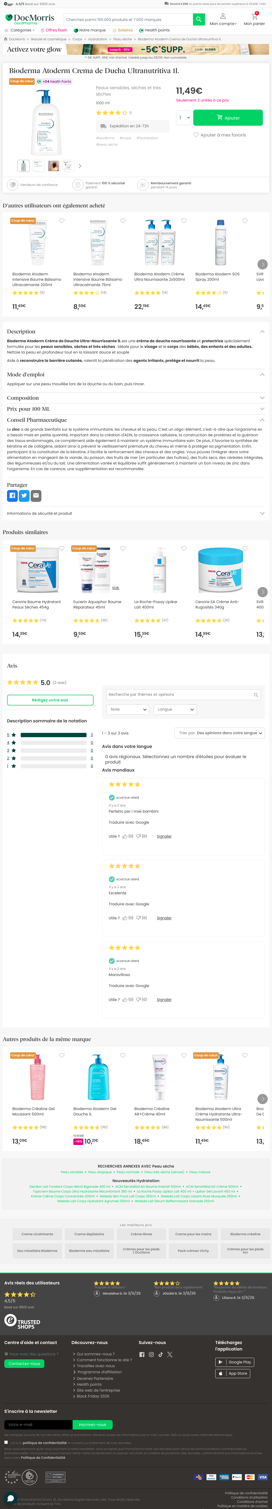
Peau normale (128, 1172)
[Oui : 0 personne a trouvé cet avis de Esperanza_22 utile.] (129, 918)
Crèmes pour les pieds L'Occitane (141, 1251)
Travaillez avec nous (94, 1365)
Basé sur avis (19, 1307)
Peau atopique (100, 1172)
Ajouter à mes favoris (219, 135)
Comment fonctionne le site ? (102, 1360)
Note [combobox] (129, 709)
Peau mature (199, 1172)
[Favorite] (62, 221)
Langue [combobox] (176, 709)
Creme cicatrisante (37, 1234)
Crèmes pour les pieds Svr (245, 1251)
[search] (199, 19)
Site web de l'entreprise (96, 1390)
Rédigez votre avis (50, 700)
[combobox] (226, 733)
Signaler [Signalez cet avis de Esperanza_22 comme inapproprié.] (164, 918)
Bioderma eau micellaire (89, 1251)
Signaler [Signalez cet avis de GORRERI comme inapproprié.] (164, 836)
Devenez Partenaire (93, 1378)
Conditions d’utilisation (249, 1497)
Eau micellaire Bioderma (37, 1251)
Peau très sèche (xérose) (164, 1172)
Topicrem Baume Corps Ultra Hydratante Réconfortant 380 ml (82, 1191)
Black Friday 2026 (91, 1396)
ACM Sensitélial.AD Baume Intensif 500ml (148, 1186)
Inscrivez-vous (92, 1424)
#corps (125, 138)
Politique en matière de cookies (242, 1506)
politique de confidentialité (45, 1443)
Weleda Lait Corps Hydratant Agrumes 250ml (93, 1201)
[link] (37, 683)
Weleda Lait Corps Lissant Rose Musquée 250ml (199, 1196)
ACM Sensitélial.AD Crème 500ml (212, 1186)
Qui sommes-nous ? (94, 1354)
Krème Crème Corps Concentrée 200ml (63, 1196)
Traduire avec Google (129, 822)
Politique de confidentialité (246, 1493)
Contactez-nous (24, 1363)
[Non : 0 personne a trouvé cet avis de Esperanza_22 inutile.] (142, 918)
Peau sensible (72, 1172)
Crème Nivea (141, 1234)
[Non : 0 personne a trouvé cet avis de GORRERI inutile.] (142, 836)
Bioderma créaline (245, 1234)
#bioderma (105, 138)
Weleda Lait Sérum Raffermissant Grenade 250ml (174, 1201)
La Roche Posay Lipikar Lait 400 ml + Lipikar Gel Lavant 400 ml (186, 1191)
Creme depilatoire (89, 1234)
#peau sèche (106, 144)
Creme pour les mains (193, 1234)
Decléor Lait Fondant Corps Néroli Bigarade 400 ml (70, 1186)
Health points (87, 1384)
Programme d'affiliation (97, 1372)
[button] (223, 19)
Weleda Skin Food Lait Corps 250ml (128, 1196)
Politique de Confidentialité (43, 1458)
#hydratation (147, 138)
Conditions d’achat (252, 1502)
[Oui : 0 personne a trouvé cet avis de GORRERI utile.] (129, 836)
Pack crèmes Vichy (193, 1251)
